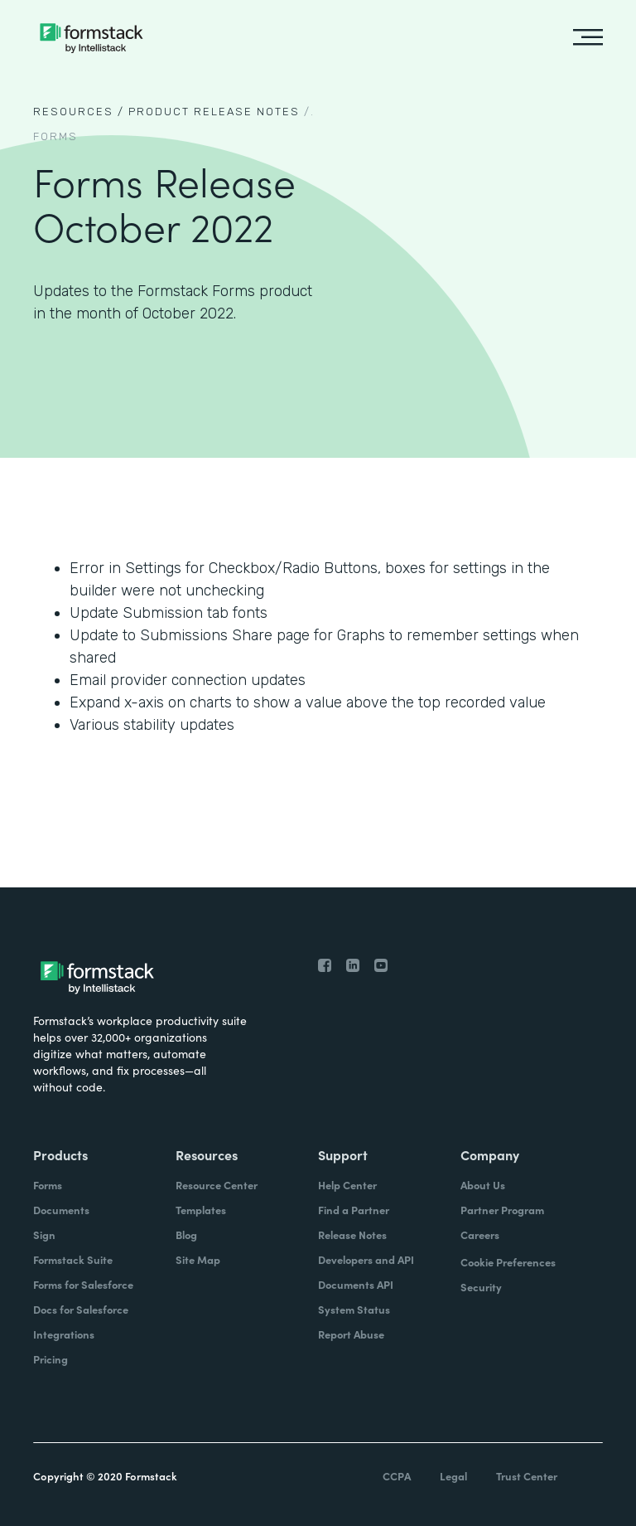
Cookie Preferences (508, 1262)
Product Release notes (214, 111)
